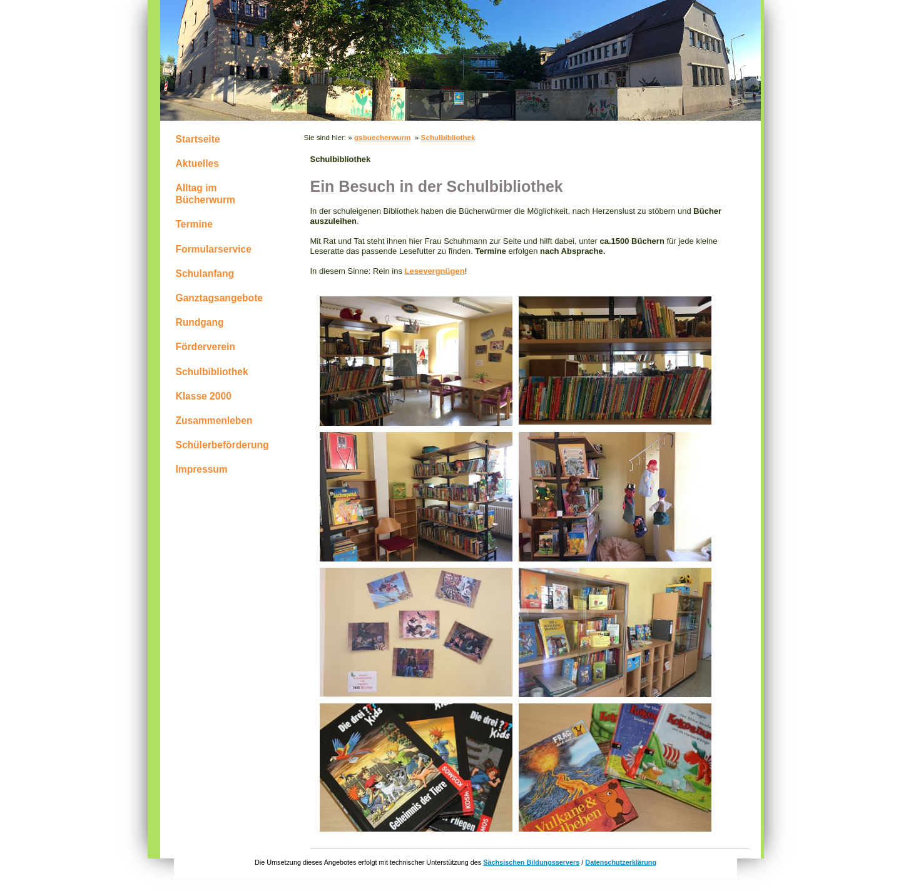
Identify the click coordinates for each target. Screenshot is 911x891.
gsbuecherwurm (382, 137)
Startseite (198, 139)
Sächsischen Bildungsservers (531, 862)
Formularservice (214, 249)
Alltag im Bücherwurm (205, 194)
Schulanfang (205, 273)
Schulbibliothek (212, 371)
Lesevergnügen (435, 271)
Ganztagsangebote (219, 298)
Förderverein (205, 346)
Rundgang (200, 322)
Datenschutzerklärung (620, 862)
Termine (194, 224)
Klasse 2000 (204, 396)
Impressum (202, 469)
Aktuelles (197, 163)
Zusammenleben (214, 420)
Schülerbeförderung (222, 445)
